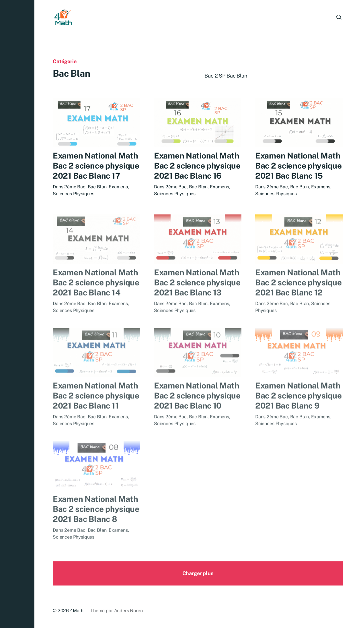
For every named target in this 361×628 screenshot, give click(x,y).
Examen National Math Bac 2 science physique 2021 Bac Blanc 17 (96, 166)
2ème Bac (74, 187)
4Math (76, 610)
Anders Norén (128, 610)
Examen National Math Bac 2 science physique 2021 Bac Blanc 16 (197, 166)
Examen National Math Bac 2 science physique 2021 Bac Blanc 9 (298, 406)
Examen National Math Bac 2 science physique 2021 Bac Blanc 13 (197, 292)
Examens (118, 187)
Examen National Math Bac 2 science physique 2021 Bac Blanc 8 (96, 519)
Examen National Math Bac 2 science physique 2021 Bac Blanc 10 (197, 406)
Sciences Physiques (73, 194)
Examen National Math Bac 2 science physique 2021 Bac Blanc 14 (96, 292)
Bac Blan (97, 187)
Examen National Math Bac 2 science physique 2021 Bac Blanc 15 (298, 167)
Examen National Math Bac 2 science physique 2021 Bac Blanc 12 (298, 292)
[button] (17, 314)
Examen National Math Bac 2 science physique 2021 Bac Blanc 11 (96, 406)
